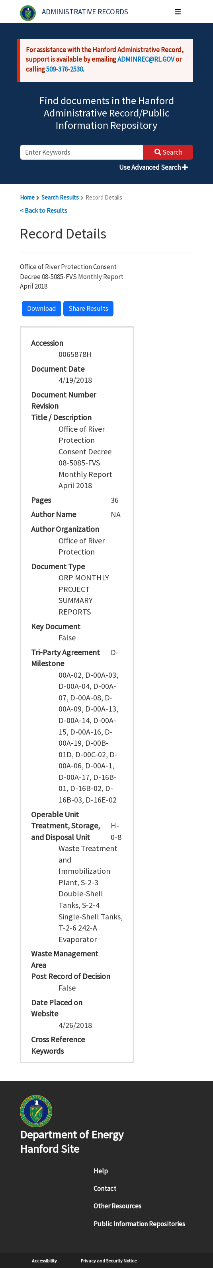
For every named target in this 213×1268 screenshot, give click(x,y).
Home (27, 197)
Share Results (88, 308)
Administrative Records (85, 11)
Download (41, 308)
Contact (105, 1188)
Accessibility (44, 1261)
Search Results (60, 197)
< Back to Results (43, 210)
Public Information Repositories (139, 1224)
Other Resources (117, 1206)
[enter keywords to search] (81, 152)
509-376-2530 (64, 69)
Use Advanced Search (153, 167)
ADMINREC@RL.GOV (145, 59)
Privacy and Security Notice (109, 1261)
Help (101, 1171)
